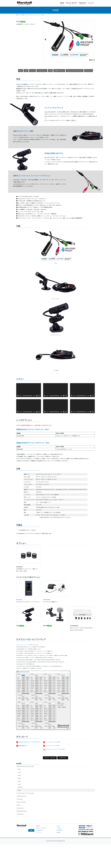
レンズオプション (45, 71)
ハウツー (34, 71)
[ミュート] (37, 400)
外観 (27, 71)
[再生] (18, 400)
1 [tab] (89, 59)
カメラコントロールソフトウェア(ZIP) (55, 753)
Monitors (19, 809)
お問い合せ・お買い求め (49, 762)
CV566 (19, 780)
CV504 (19, 786)
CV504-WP (20, 792)
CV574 (19, 777)
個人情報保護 (59, 834)
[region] (69, 39)
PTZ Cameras (20, 803)
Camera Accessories (21, 806)
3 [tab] (92, 59)
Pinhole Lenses (20, 818)
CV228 (19, 795)
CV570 (19, 774)
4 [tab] (94, 59)
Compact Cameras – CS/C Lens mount (25, 798)
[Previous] (45, 39)
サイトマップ (38, 837)
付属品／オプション (65, 71)
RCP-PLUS (19, 604)
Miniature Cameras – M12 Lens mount (25, 771)
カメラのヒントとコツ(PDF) (52, 750)
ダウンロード (55, 75)
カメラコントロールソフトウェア (82, 71)
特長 (21, 71)
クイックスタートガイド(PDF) (52, 746)
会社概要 (58, 837)
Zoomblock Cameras (21, 800)
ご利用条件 (59, 832)
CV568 (19, 783)
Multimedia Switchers (22, 815)
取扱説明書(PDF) (22, 750)
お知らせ (58, 830)
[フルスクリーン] (39, 400)
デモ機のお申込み (63, 762)
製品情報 (18, 768)
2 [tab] (91, 59)
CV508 (19, 789)
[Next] (92, 39)
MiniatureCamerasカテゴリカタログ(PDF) (29, 746)
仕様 (55, 71)
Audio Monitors (20, 812)
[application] (28, 394)
